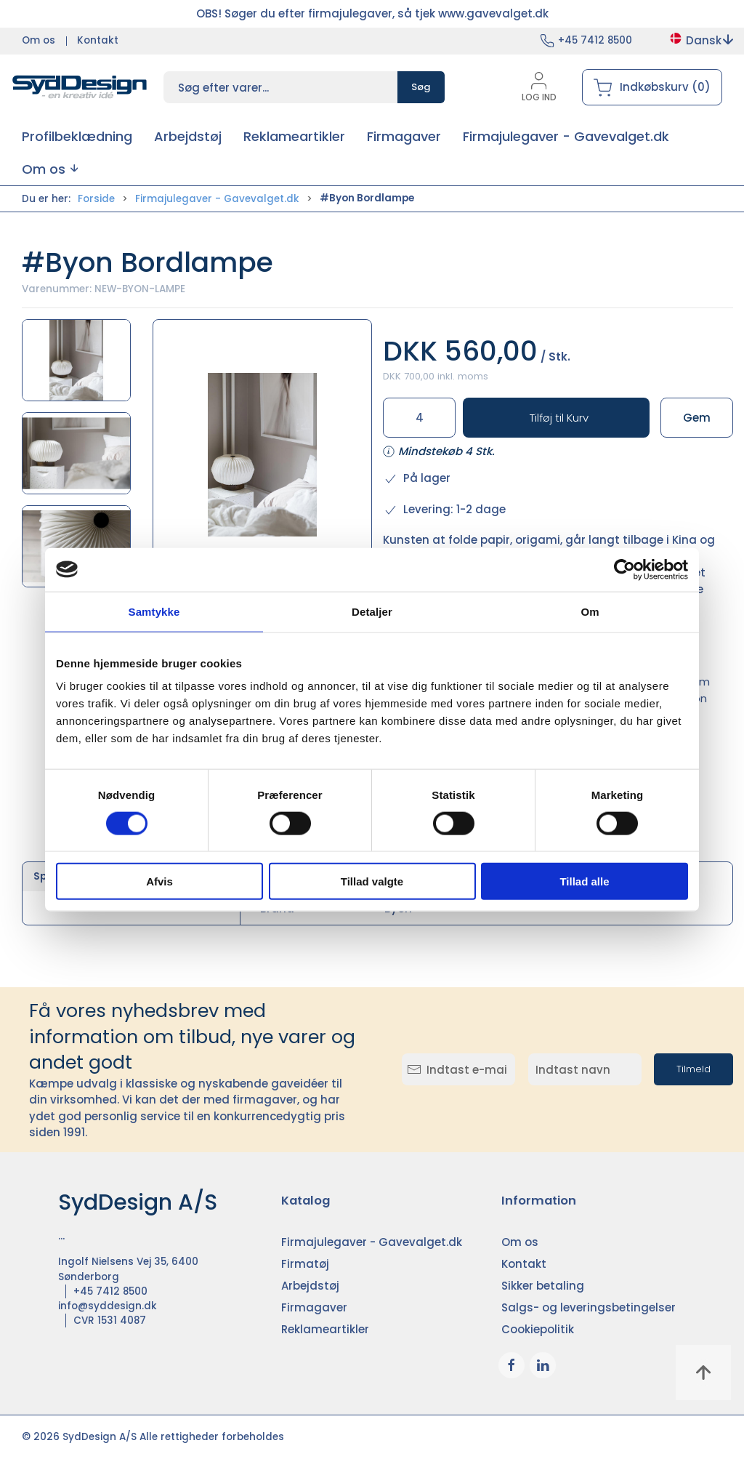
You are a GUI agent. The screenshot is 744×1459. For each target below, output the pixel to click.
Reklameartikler (325, 1329)
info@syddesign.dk (107, 1306)
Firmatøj (305, 1263)
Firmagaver (314, 1307)
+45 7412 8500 (595, 40)
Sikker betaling (542, 1285)
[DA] (80, 87)
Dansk (700, 40)
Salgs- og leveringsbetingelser (588, 1307)
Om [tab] (590, 611)
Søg (421, 87)
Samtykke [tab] (154, 611)
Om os (38, 40)
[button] (50, 169)
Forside (96, 199)
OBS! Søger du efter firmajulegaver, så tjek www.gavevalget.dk (372, 13)
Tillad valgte (372, 881)
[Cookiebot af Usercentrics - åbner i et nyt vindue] (624, 569)
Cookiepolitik (537, 1329)
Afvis (159, 881)
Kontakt (97, 40)
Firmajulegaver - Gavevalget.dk (217, 199)
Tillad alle (584, 881)
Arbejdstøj (310, 1285)
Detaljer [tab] (372, 611)
